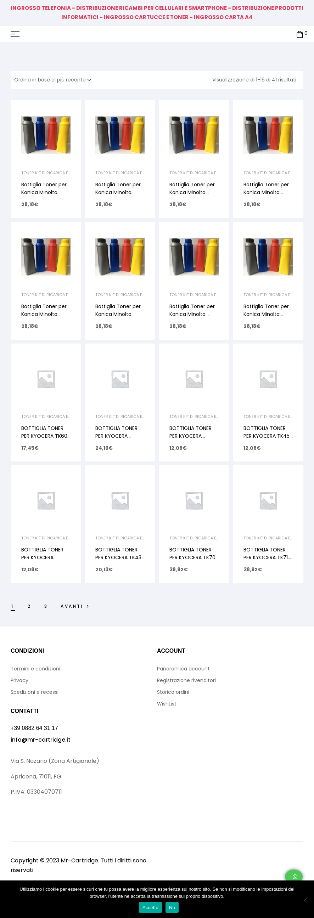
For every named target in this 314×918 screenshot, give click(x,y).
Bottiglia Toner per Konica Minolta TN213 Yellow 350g (44, 192)
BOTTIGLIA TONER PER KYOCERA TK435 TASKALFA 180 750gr (119, 557)
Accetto (150, 907)
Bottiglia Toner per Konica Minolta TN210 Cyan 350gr (192, 314)
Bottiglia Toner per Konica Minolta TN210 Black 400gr (266, 314)
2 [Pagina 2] (30, 606)
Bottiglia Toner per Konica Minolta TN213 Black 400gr (266, 192)
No (172, 907)
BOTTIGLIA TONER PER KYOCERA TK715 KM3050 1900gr (267, 557)
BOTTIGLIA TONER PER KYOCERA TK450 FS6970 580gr (268, 436)
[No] (305, 899)
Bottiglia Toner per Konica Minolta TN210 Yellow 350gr (44, 314)
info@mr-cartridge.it (41, 740)
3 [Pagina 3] (46, 606)
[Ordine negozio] (55, 80)
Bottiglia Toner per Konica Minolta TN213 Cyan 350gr (192, 192)
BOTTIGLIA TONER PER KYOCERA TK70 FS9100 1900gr (192, 557)
